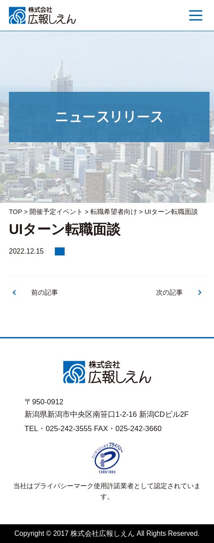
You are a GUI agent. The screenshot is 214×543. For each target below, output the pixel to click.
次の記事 (169, 292)
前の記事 (44, 292)
